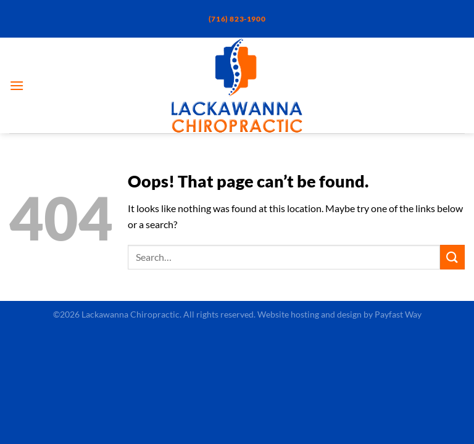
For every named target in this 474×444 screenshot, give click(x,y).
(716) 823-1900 (237, 18)
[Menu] (16, 85)
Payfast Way (398, 314)
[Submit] (452, 257)
